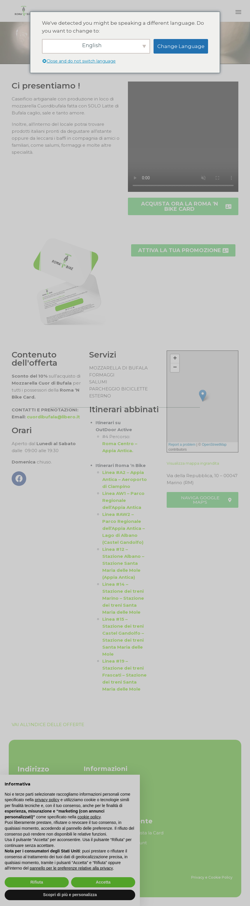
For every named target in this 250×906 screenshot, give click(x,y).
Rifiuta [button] (36, 882)
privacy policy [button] (47, 799)
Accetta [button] (103, 882)
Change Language (181, 46)
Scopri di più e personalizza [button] (70, 894)
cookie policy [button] (89, 817)
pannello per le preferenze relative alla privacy (71, 868)
